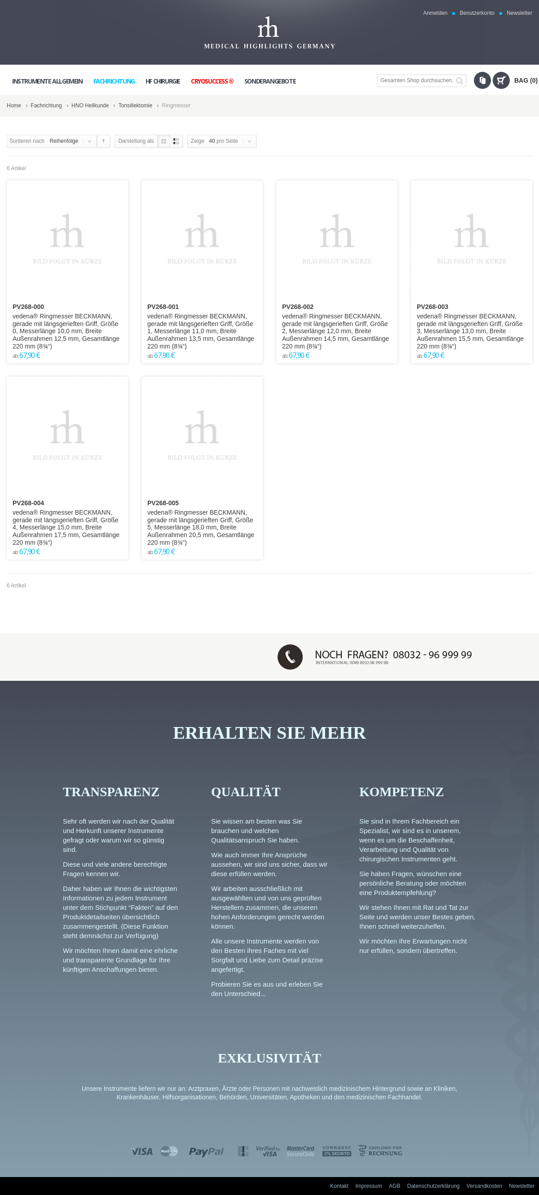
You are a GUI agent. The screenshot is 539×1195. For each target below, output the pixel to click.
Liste (176, 141)
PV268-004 (28, 503)
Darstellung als (136, 141)
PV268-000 (28, 306)
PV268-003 (432, 306)
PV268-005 (163, 503)
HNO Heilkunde (90, 105)
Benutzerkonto (477, 13)
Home (14, 105)
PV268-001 (163, 306)
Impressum (368, 1186)
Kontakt (339, 1186)
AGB (394, 1186)
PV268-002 (298, 306)
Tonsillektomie (135, 105)
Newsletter (519, 13)
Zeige (197, 141)
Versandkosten (484, 1186)
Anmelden (435, 13)
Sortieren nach (26, 141)
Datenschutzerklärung (433, 1186)
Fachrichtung (46, 105)
